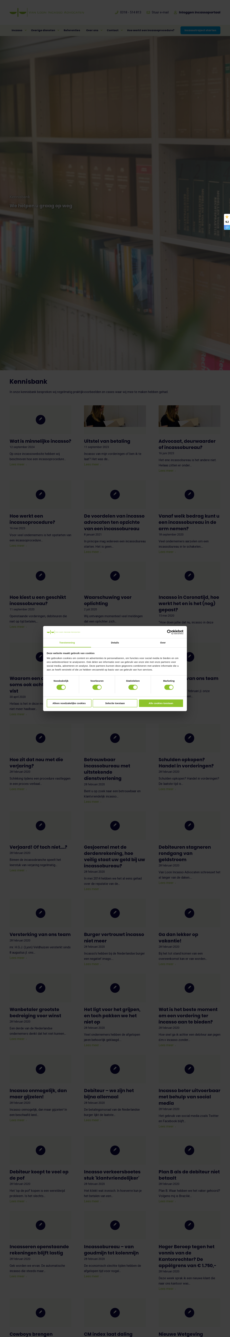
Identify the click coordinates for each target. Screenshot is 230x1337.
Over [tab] (163, 642)
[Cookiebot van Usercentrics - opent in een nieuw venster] (169, 632)
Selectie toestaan (115, 703)
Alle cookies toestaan (161, 703)
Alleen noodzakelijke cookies (69, 703)
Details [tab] (115, 642)
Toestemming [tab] (67, 642)
